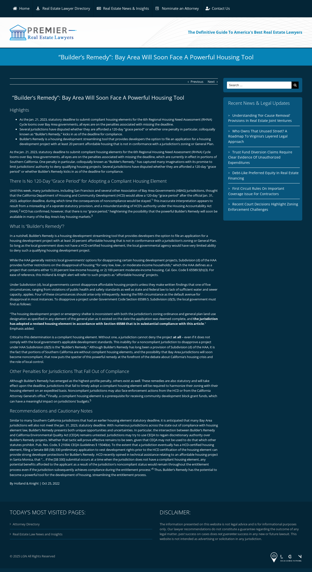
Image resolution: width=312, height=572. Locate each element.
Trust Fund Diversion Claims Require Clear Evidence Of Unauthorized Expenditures (260, 157)
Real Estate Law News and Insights (37, 534)
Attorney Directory (26, 524)
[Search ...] (259, 85)
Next (211, 81)
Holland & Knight (26, 483)
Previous (197, 81)
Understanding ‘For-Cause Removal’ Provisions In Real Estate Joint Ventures (260, 118)
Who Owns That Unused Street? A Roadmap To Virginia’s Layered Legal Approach (258, 136)
